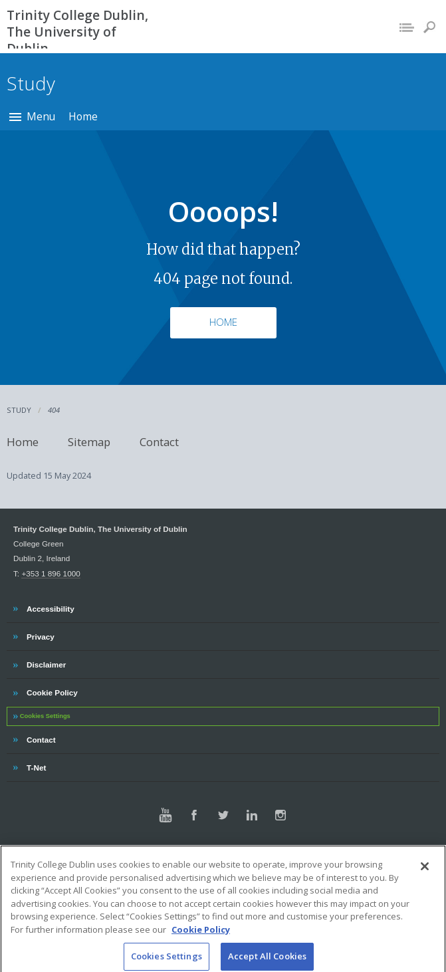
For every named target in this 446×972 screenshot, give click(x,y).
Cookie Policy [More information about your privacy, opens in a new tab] (200, 939)
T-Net (37, 766)
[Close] (424, 875)
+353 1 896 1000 (50, 573)
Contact (159, 441)
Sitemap (89, 441)
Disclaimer (46, 663)
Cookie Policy (52, 691)
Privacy (40, 635)
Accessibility (50, 607)
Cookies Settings (45, 716)
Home (83, 116)
